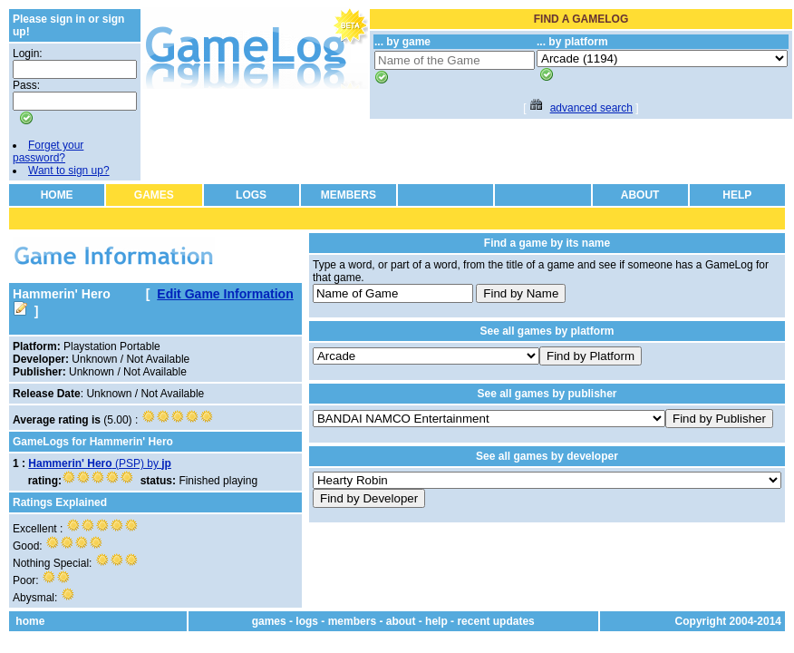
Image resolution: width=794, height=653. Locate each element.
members (352, 621)
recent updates (495, 621)
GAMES (154, 195)
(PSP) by (99, 463)
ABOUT (640, 195)
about (401, 621)
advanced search (591, 108)
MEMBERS (348, 195)
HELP (736, 195)
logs (306, 621)
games (269, 621)
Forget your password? (48, 151)
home (29, 621)
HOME (57, 195)
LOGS (251, 195)
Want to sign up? (69, 170)
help (436, 621)
